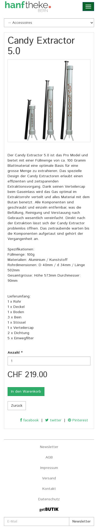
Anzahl (15, 352)
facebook (29, 420)
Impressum (49, 467)
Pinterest (78, 420)
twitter (53, 420)
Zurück (16, 405)
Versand (49, 478)
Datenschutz (49, 499)
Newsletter (49, 447)
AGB (49, 457)
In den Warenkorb (26, 391)
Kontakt (49, 488)
